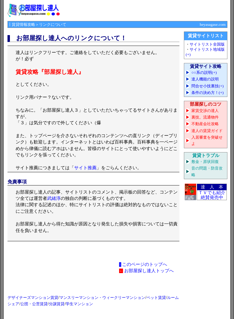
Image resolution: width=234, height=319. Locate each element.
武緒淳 (54, 198)
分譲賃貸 (56, 304)
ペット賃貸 (156, 297)
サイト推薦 (85, 167)
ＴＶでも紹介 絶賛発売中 (211, 195)
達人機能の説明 (205, 79)
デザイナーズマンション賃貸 (33, 297)
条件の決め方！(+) (207, 92)
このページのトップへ (144, 264)
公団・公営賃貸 (34, 304)
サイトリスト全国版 (207, 44)
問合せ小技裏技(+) (207, 86)
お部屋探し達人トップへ (149, 270)
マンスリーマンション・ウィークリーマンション (102, 297)
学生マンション (79, 304)
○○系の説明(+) (204, 72)
